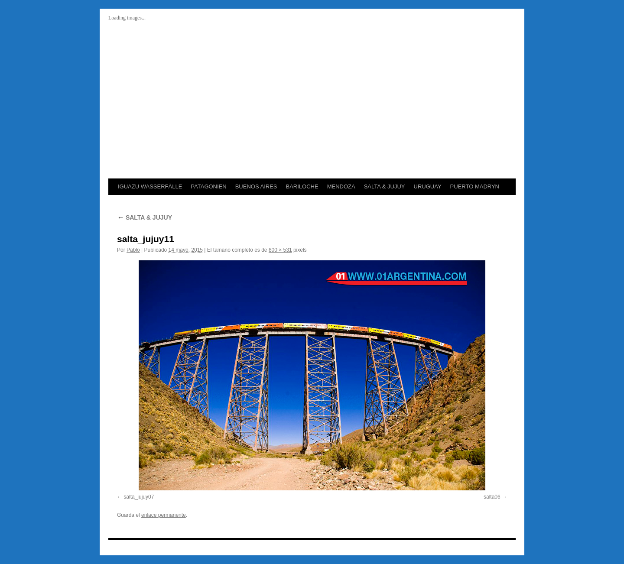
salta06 (492, 497)
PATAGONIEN (208, 186)
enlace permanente (163, 515)
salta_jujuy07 (139, 497)
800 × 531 (280, 250)
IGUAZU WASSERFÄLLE (150, 186)
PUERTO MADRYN (474, 186)
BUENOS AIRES (256, 186)
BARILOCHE (302, 186)
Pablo (133, 250)
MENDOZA (341, 186)
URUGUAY (428, 186)
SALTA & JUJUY (384, 186)
